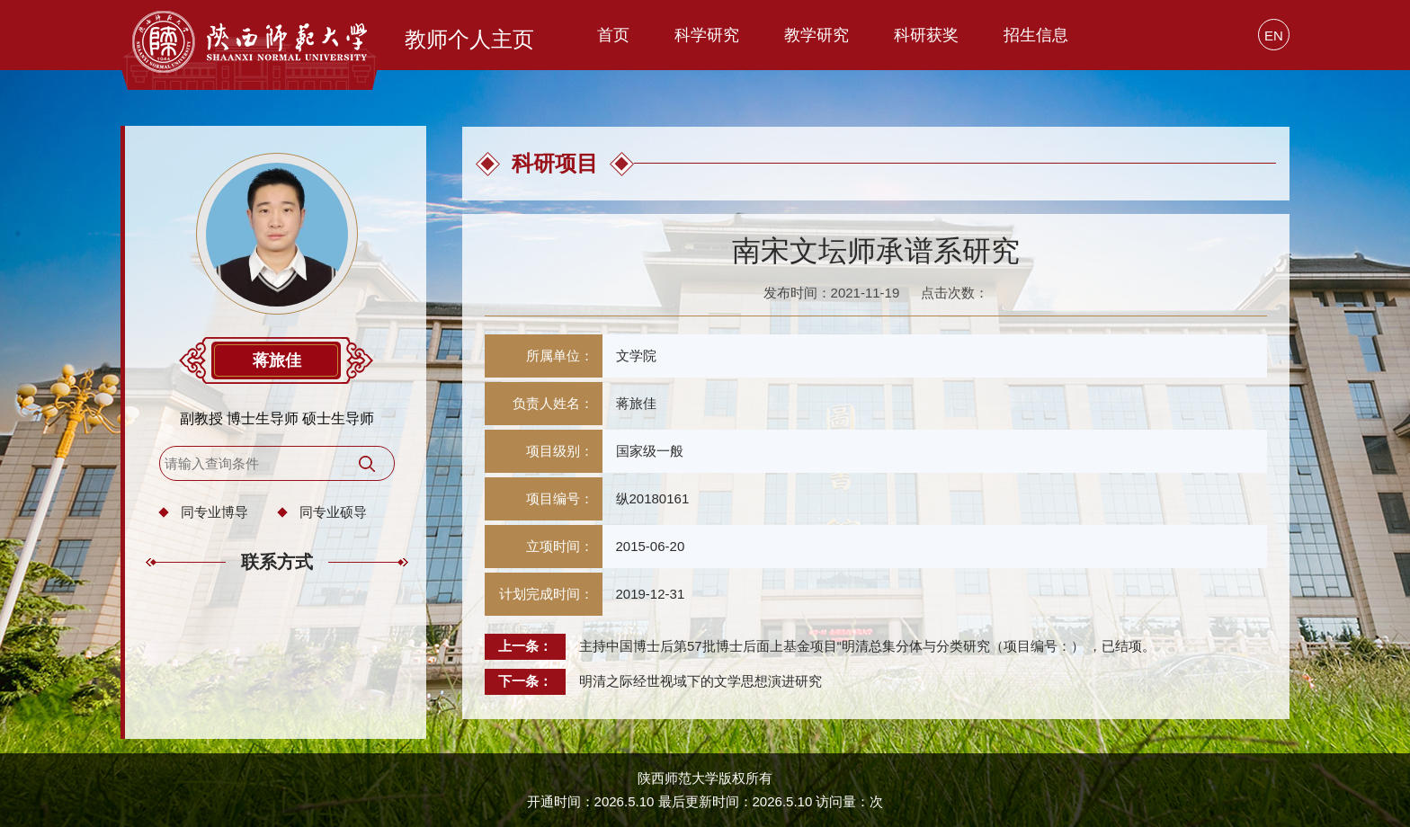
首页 (613, 35)
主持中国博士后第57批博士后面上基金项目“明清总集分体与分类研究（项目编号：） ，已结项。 (867, 646)
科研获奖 (926, 35)
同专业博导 (214, 512)
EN (1273, 35)
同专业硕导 (333, 512)
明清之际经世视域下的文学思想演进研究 (700, 681)
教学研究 (816, 35)
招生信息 (1036, 35)
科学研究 (706, 35)
